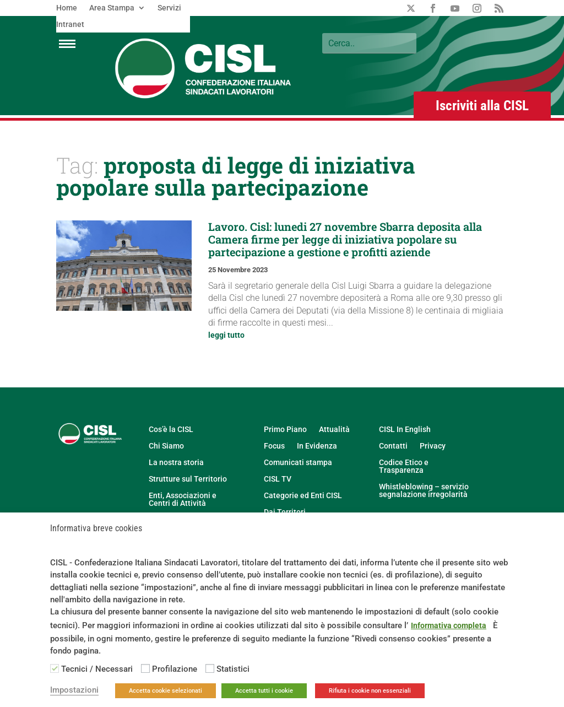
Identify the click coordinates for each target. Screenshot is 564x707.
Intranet (70, 24)
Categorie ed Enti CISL (303, 496)
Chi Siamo (166, 446)
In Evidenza (317, 446)
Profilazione (174, 669)
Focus (274, 446)
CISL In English (405, 429)
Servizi (169, 8)
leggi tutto (226, 335)
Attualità (334, 429)
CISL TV (277, 479)
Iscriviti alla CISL (482, 106)
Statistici (233, 669)
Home (66, 8)
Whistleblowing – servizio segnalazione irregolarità (424, 491)
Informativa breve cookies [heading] (96, 528)
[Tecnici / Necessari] (54, 668)
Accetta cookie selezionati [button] (165, 690)
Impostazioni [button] (74, 690)
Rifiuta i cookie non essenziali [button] (370, 690)
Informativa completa (448, 625)
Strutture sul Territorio (188, 479)
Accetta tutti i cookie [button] (264, 690)
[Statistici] (209, 668)
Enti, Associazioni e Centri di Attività (182, 500)
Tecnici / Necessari (97, 669)
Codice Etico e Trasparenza (404, 466)
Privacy (433, 446)
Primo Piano (285, 429)
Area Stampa (111, 8)
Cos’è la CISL (171, 429)
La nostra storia (176, 462)
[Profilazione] (145, 668)
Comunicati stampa (298, 462)
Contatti (393, 446)
